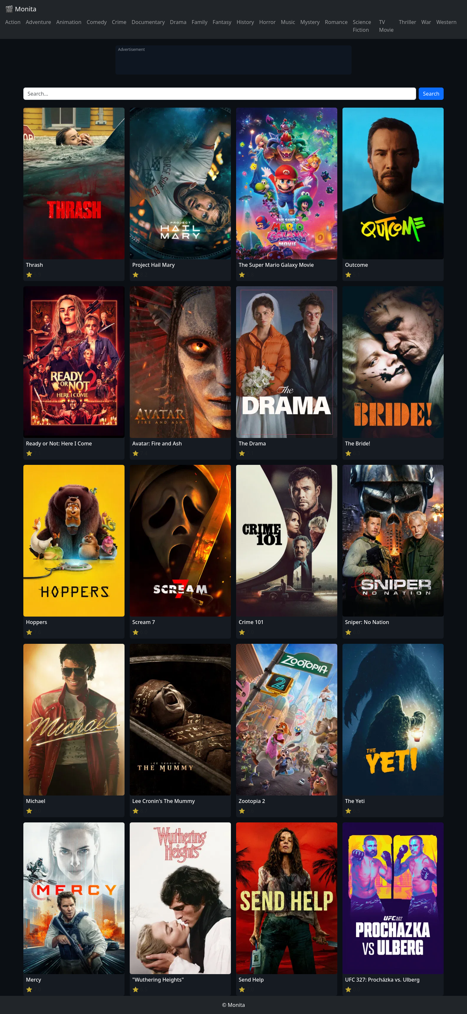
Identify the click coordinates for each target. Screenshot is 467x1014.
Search (431, 93)
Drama (178, 22)
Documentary (148, 22)
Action (12, 22)
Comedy (97, 22)
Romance (336, 22)
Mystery (310, 22)
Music (288, 22)
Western (446, 22)
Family (200, 22)
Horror (267, 22)
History (245, 22)
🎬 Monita (20, 9)
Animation (68, 22)
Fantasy (222, 22)
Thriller (407, 22)
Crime (119, 22)
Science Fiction (362, 25)
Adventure (38, 22)
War (426, 22)
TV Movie (386, 25)
